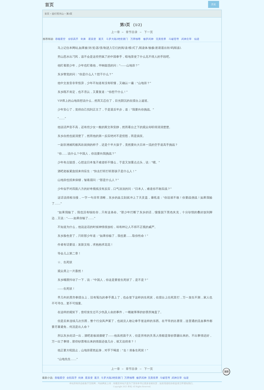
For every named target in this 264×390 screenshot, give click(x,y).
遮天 (101, 39)
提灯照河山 (58, 13)
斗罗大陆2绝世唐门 (117, 39)
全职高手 (73, 39)
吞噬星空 (60, 39)
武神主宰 (186, 39)
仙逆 (196, 39)
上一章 (115, 32)
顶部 (226, 371)
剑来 (83, 39)
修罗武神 (148, 39)
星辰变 (92, 39)
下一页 (148, 32)
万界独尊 (135, 39)
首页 (47, 13)
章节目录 (132, 32)
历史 (213, 4)
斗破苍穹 (174, 39)
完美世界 (161, 39)
